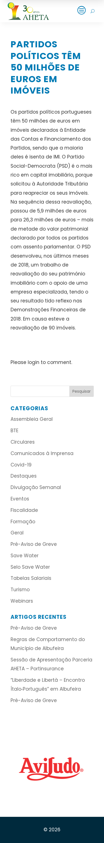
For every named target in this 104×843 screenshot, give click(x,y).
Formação (23, 521)
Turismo (20, 589)
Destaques (24, 476)
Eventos (20, 498)
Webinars (22, 601)
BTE (14, 430)
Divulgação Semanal (36, 487)
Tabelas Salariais (31, 578)
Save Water (25, 555)
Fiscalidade (24, 510)
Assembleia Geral (32, 419)
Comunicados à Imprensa (42, 453)
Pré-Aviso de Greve (34, 544)
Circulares (23, 442)
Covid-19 (21, 464)
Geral (17, 532)
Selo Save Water (30, 567)
